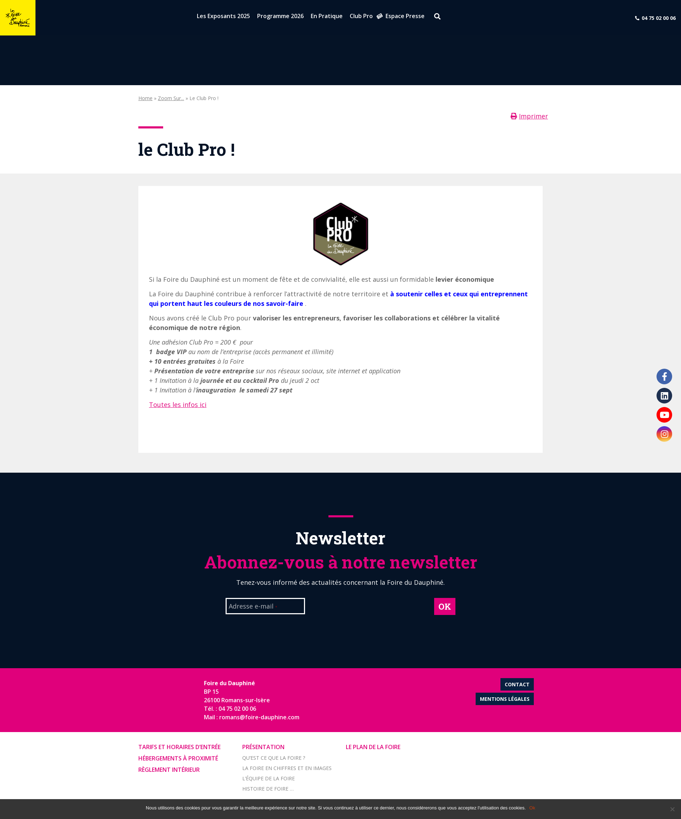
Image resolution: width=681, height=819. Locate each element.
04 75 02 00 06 (659, 18)
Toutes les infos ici (177, 404)
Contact (517, 684)
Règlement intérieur (169, 770)
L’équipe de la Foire (268, 778)
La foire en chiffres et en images (287, 768)
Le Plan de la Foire (373, 747)
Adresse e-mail (253, 606)
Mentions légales (505, 699)
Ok (532, 807)
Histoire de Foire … (268, 788)
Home (145, 98)
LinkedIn (664, 395)
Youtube (664, 415)
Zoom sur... (171, 98)
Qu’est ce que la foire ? (273, 757)
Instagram (664, 434)
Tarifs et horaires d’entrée (179, 747)
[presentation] (369, 612)
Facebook (664, 376)
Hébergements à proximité (178, 758)
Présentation (263, 747)
